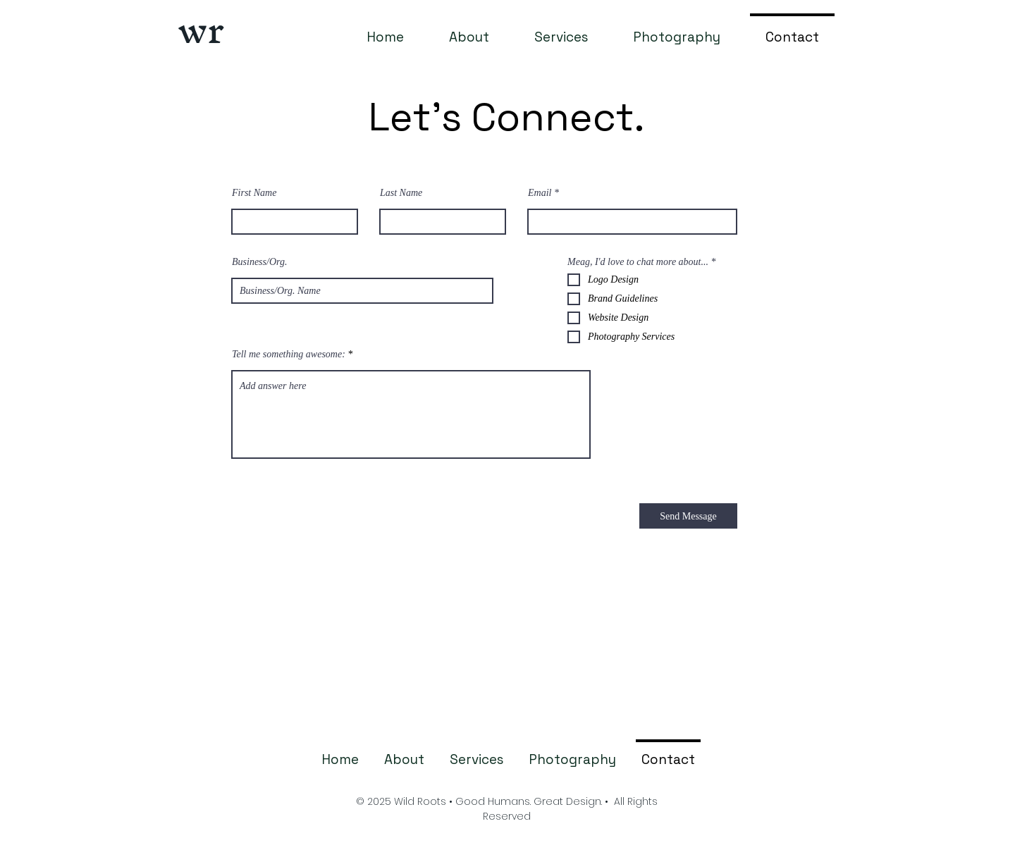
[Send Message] (688, 516)
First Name (254, 193)
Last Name (401, 193)
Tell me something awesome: (288, 354)
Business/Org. (259, 262)
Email (539, 193)
